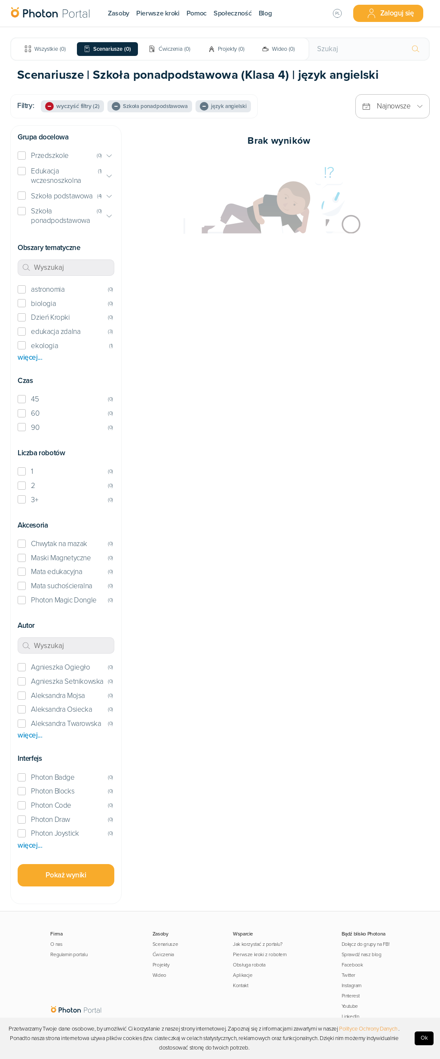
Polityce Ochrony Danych (368, 1028)
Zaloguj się (390, 13)
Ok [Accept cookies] (424, 1037)
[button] (66, 156)
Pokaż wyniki (66, 875)
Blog (265, 13)
